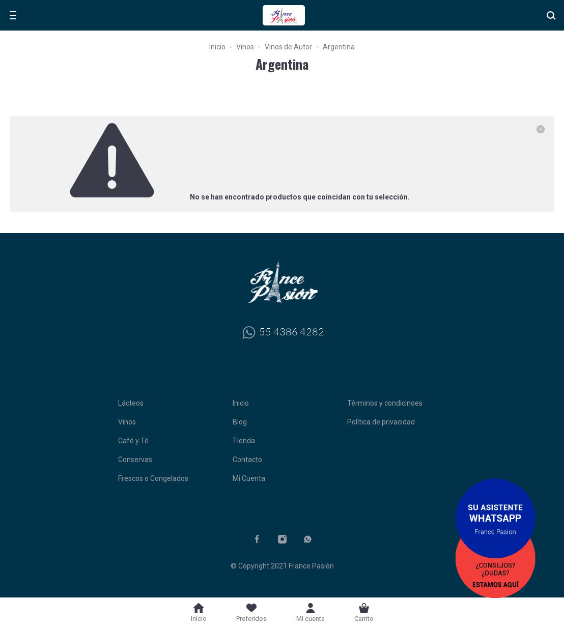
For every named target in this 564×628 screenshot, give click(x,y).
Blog (240, 422)
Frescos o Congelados (153, 478)
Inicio (217, 47)
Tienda (244, 441)
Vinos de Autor (288, 47)
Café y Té (133, 441)
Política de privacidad (381, 422)
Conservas (135, 459)
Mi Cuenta (249, 478)
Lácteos (131, 403)
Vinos (245, 47)
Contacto (247, 459)
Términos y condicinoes (384, 403)
